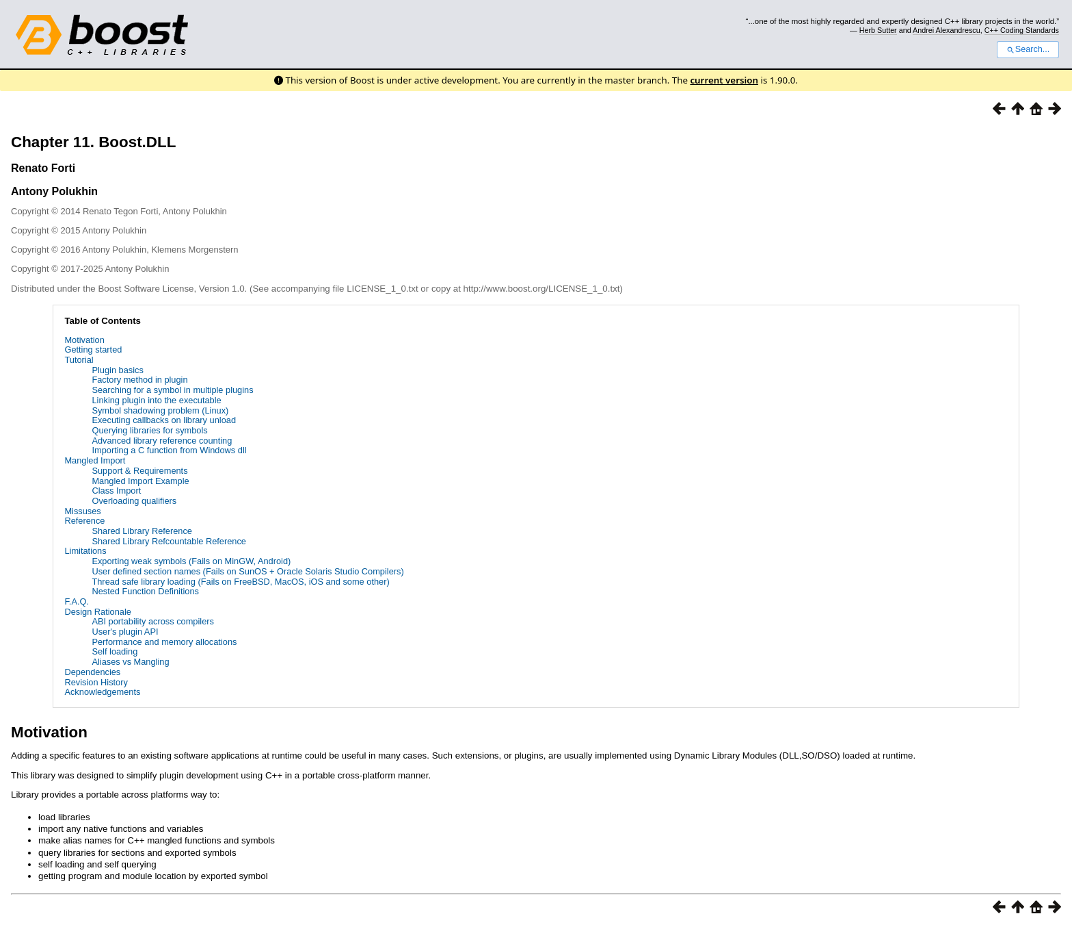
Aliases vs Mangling (130, 662)
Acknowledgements (102, 692)
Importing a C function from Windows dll (169, 450)
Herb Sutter (878, 30)
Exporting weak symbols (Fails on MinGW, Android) (191, 561)
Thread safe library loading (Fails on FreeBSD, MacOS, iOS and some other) (240, 581)
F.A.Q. (76, 601)
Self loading (114, 651)
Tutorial (78, 360)
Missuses (82, 511)
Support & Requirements (139, 471)
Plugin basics (117, 370)
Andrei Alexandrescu (946, 30)
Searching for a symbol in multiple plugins (172, 390)
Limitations (85, 551)
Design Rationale (97, 612)
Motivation (84, 340)
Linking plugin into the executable (156, 400)
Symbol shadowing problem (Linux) (160, 410)
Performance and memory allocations (164, 642)
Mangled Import (94, 460)
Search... (1027, 49)
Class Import (116, 490)
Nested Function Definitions (145, 591)
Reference (84, 521)
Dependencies (92, 672)
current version (724, 80)
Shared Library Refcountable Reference (169, 541)
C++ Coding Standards (1021, 30)
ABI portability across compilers (153, 621)
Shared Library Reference (142, 531)
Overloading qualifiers (134, 501)
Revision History (95, 682)
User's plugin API (125, 631)
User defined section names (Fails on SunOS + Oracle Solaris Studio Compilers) (247, 571)
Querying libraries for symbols (149, 430)
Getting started (93, 349)
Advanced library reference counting (162, 440)
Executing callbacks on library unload (164, 420)
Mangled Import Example (140, 481)
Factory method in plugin (139, 379)
